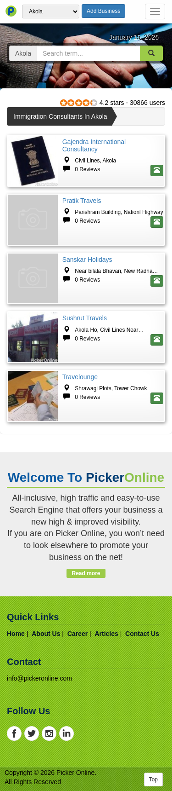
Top (153, 779)
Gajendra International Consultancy (94, 145)
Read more (86, 573)
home (16, 633)
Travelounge (80, 377)
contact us (142, 633)
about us (46, 633)
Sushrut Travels (84, 318)
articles (106, 633)
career (77, 633)
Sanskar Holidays (87, 259)
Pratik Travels (81, 200)
